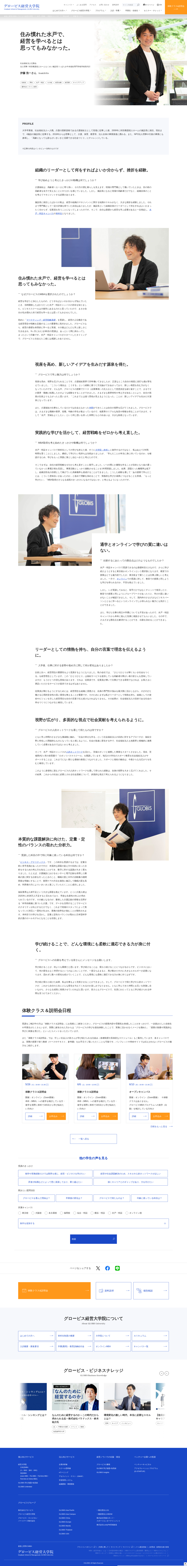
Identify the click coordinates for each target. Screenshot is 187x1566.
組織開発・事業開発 (66, 1484)
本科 (35, 1470)
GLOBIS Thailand (65, 1530)
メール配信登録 (140, 1547)
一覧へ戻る (80, 1139)
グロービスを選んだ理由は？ (36, 1198)
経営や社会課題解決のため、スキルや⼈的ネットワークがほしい (131, 1174)
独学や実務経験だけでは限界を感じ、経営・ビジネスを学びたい (55, 1174)
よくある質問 (81, 5)
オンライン (122, 579)
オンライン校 (135, 1213)
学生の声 (66, 16)
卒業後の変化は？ (74, 1198)
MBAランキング (100, 1553)
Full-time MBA (43, 1476)
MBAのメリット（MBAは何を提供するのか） (129, 1556)
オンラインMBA (112, 1346)
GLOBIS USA (64, 1534)
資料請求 (115, 5)
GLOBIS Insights (103, 1472)
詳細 (35, 1116)
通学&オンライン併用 (29, 87)
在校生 (24, 82)
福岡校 (67, 1213)
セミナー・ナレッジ (152, 10)
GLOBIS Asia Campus (67, 1514)
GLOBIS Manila (65, 1526)
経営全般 (58, 82)
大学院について (112, 1336)
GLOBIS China (64, 1518)
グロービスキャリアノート (158, 1556)
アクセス (92, 5)
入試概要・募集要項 (36, 1346)
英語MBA (23, 1473)
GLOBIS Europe (65, 1522)
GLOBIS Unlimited (25, 1487)
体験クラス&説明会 (176, 6)
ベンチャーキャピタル (142, 1464)
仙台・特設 (82, 1213)
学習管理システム (65, 1480)
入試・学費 (114, 10)
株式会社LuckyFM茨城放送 (107, 1525)
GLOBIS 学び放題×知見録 (28, 1483)
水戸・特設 (40, 82)
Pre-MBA (33, 1476)
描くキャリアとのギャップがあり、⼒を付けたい (130, 1182)
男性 (31, 82)
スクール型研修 (65, 1468)
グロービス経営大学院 (80, 10)
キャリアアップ (78, 82)
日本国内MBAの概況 (116, 1551)
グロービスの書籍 (103, 1464)
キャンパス (68, 5)
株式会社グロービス (25, 1510)
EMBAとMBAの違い (116, 1553)
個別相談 (150, 1290)
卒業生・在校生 (131, 10)
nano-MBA (24, 1476)
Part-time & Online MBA (28, 1479)
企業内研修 (63, 1464)
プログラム (99, 10)
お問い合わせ (104, 5)
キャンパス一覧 (150, 1346)
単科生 (59, 213)
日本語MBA (24, 1467)
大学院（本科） (102, 450)
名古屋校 (53, 1213)
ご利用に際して (103, 1547)
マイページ (148, 5)
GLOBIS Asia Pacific (66, 1510)
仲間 (91, 408)
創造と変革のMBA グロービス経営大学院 (18, 16)
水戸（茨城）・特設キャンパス (48, 16)
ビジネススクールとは (133, 1553)
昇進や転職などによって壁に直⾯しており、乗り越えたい (55, 1182)
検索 (93, 1239)
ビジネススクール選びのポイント (154, 1553)
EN (159, 5)
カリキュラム (150, 1336)
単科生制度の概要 (74, 1336)
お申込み (56, 1116)
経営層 (67, 82)
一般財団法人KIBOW (104, 1514)
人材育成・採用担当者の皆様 (159, 1547)
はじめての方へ (59, 10)
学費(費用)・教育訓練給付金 (74, 1346)
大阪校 (38, 1213)
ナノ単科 (24, 1470)
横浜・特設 (100, 1213)
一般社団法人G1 (103, 1510)
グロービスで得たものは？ (111, 1198)
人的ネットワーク (74, 752)
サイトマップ (115, 1547)
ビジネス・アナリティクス (32, 862)
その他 (49, 82)
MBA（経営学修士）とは (97, 1551)
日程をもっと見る (162, 1126)
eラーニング (63, 1472)
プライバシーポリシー (86, 1547)
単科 (30, 1470)
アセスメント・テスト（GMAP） (71, 1476)
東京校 (25, 1213)
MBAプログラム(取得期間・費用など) (138, 1551)
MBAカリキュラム (160, 1551)
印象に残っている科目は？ (149, 1198)
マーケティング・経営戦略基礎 (41, 320)
